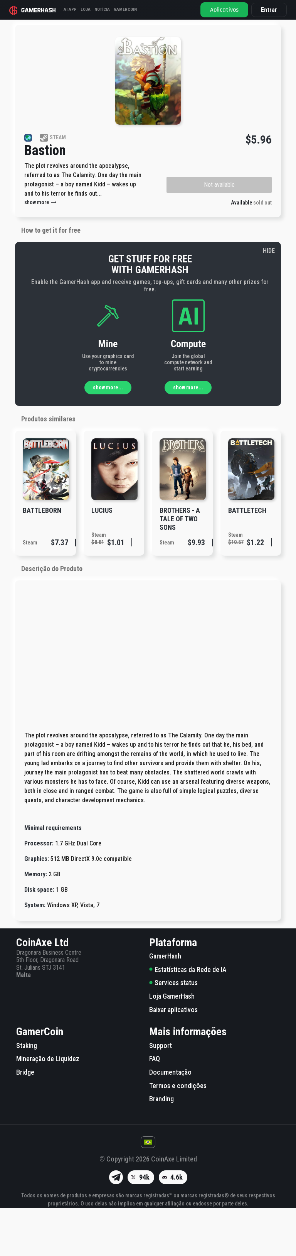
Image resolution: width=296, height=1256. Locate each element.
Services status (173, 1031)
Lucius (102, 558)
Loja (86, 9)
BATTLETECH (247, 558)
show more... (108, 436)
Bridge (25, 1120)
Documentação (170, 1120)
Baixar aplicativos (173, 1058)
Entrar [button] (269, 10)
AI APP (70, 9)
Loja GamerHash (172, 1044)
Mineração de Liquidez (47, 1107)
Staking (26, 1094)
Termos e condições (178, 1134)
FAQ (154, 1107)
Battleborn (42, 558)
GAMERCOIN (125, 9)
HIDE (269, 299)
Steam (30, 591)
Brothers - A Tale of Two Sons (180, 567)
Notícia (102, 9)
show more (40, 250)
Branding (161, 1147)
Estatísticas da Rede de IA (187, 1018)
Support (160, 1094)
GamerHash (165, 1004)
